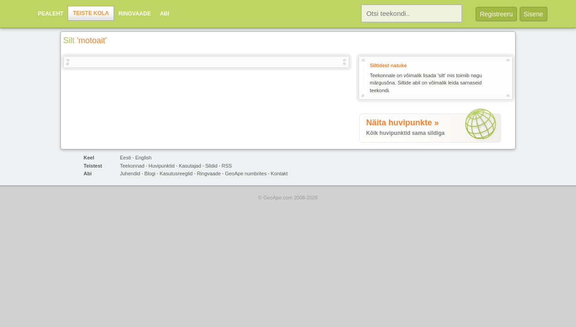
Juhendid (130, 173)
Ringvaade (135, 13)
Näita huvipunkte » (402, 122)
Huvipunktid (161, 165)
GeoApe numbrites (246, 173)
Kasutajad (190, 165)
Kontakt (279, 173)
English (143, 157)
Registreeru (496, 14)
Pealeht (50, 13)
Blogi (149, 173)
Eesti (125, 157)
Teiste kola (91, 13)
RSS (227, 165)
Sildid (211, 165)
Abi (164, 13)
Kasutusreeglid (176, 173)
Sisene (533, 14)
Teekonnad (132, 165)
